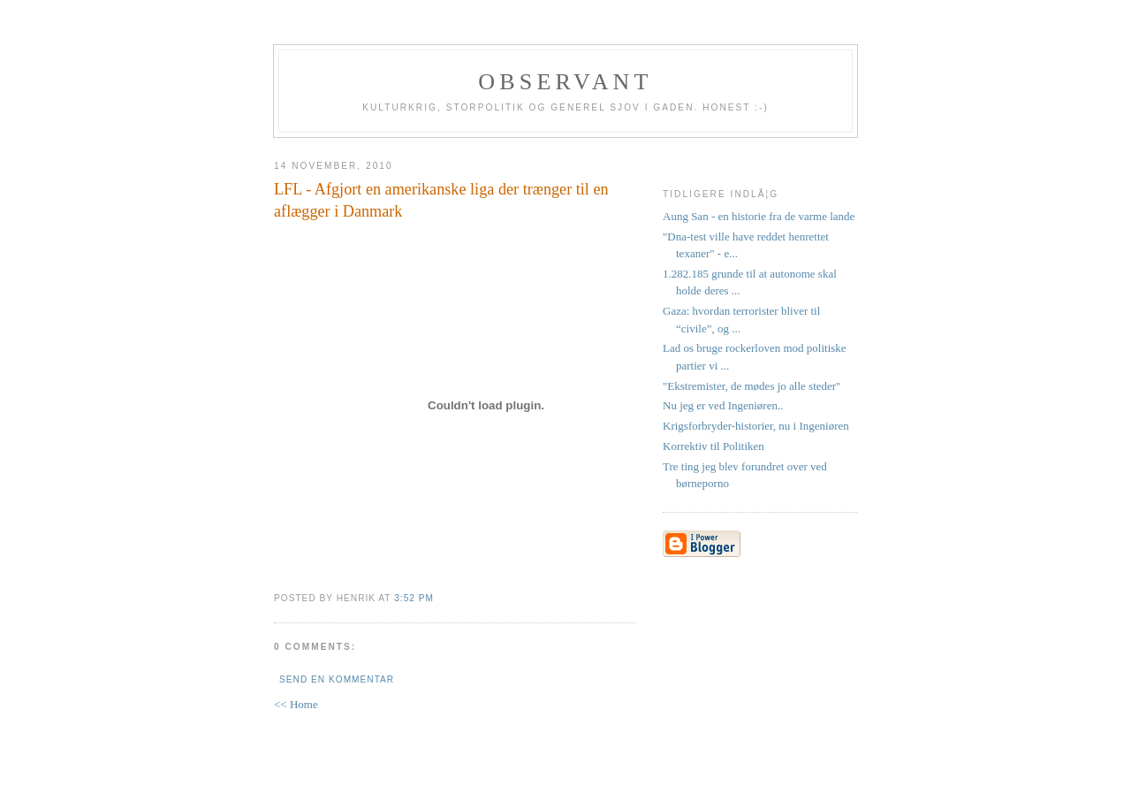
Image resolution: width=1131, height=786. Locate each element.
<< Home (296, 704)
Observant (565, 82)
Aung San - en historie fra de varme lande (758, 216)
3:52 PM (414, 598)
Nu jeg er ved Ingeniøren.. (723, 405)
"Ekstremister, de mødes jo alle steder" (751, 386)
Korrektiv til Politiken (713, 446)
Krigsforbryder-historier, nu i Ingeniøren (756, 425)
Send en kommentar (336, 679)
